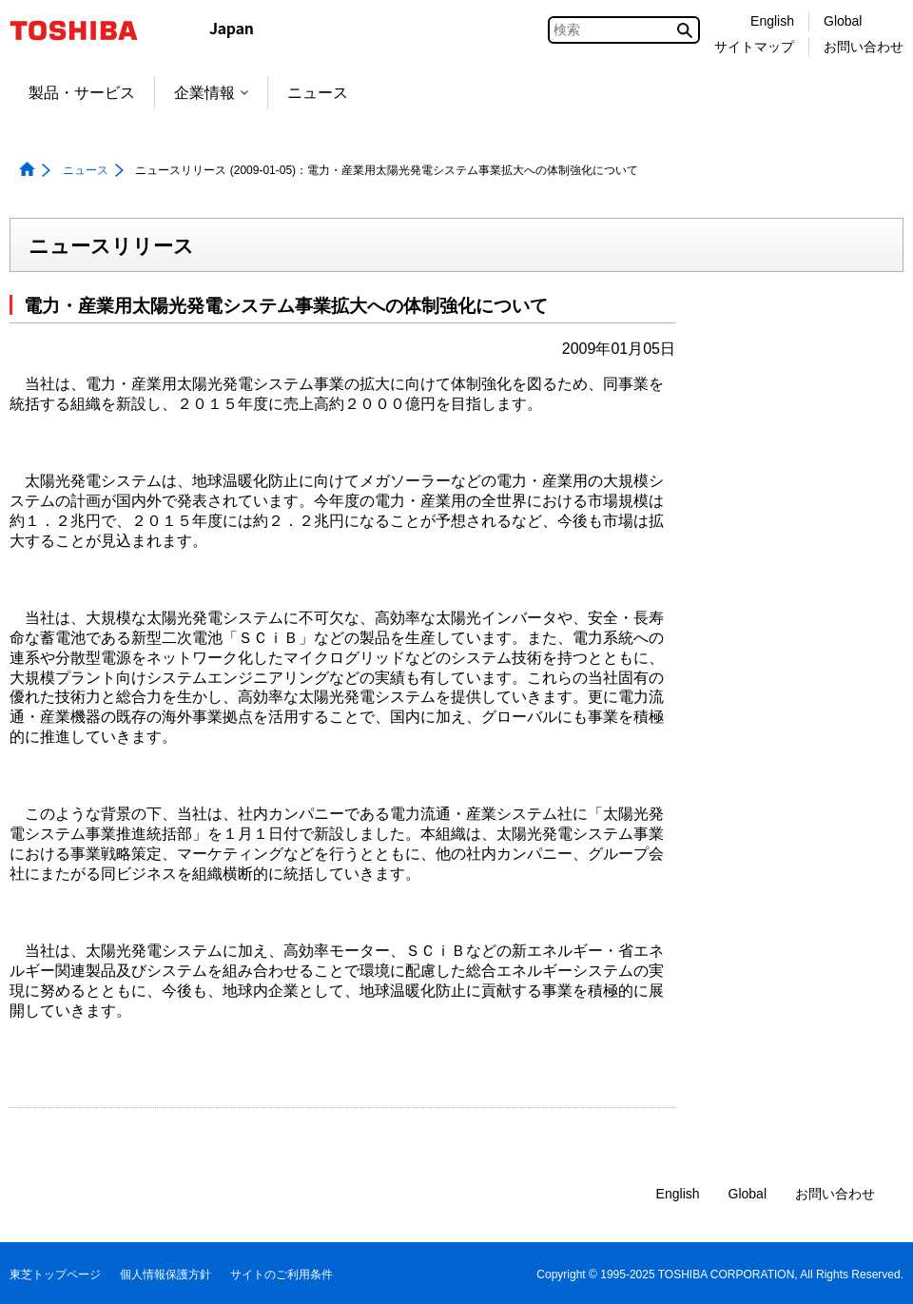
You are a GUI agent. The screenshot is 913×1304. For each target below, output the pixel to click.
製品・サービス (82, 93)
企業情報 (211, 93)
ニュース (317, 93)
